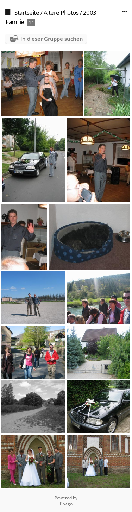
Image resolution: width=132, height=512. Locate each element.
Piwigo (66, 504)
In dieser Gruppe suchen (51, 38)
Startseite (26, 12)
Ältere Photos (61, 12)
